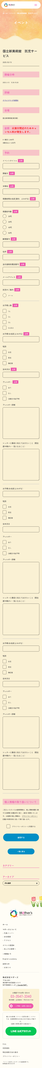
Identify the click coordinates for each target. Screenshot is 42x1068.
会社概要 (7, 937)
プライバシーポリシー (30, 816)
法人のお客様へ (10, 949)
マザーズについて (9, 929)
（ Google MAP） (22, 985)
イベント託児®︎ (8, 945)
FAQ (4, 1044)
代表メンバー (9, 933)
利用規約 (6, 1048)
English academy (10, 959)
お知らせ (6, 964)
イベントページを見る (10, 100)
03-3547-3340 (21, 996)
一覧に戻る (21, 851)
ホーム (5, 924)
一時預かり (7, 954)
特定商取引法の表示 (10, 1052)
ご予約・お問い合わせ (23, 1006)
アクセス (7, 940)
